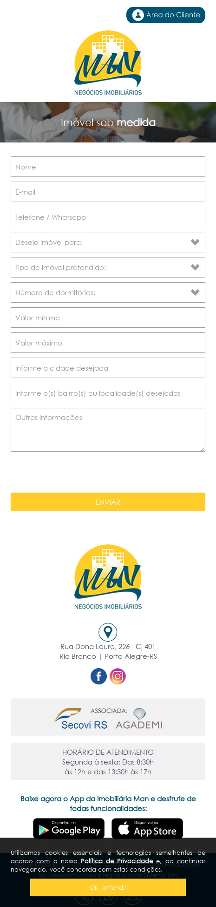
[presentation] (78, 473)
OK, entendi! (108, 887)
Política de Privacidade (117, 861)
